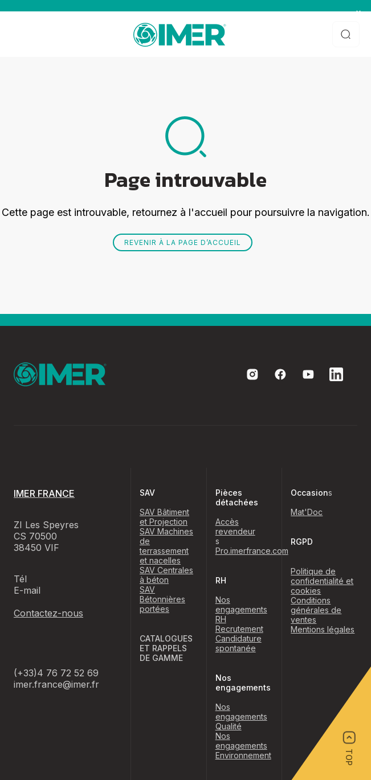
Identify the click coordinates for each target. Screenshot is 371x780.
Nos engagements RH (241, 609)
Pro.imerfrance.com (251, 551)
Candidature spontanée (238, 643)
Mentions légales (322, 629)
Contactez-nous (48, 613)
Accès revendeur (235, 526)
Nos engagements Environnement (243, 745)
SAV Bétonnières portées (162, 599)
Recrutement (239, 629)
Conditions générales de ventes (316, 609)
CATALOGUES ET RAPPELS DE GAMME (166, 648)
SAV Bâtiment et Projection (164, 516)
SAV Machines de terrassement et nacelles (166, 545)
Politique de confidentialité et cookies (322, 580)
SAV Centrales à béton (166, 575)
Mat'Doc (307, 512)
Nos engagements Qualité (241, 716)
